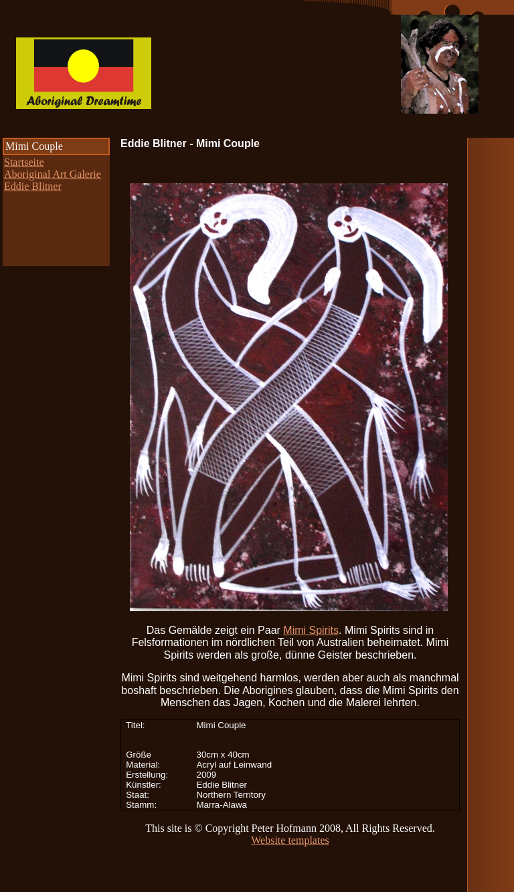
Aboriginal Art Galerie (52, 174)
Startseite (24, 162)
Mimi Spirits (311, 630)
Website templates (290, 840)
